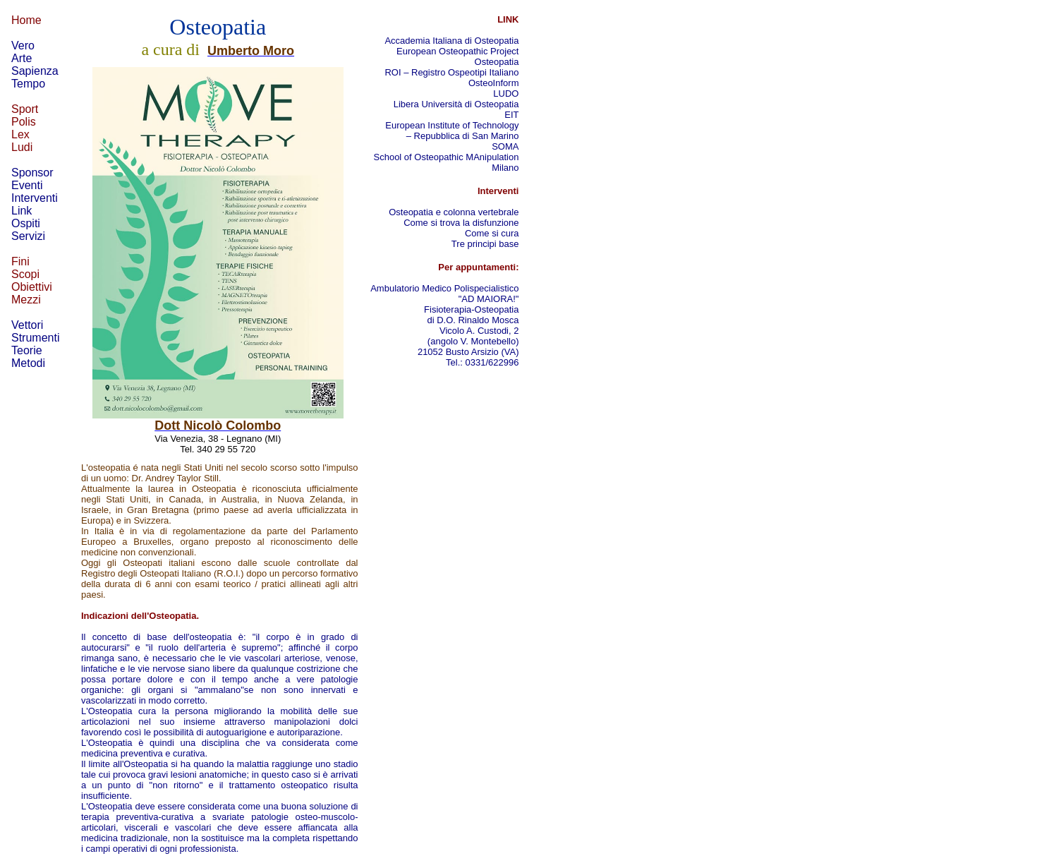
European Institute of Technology (451, 125)
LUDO (505, 93)
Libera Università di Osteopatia (456, 104)
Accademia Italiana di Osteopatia (451, 40)
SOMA (505, 146)
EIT (511, 114)
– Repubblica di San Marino (462, 136)
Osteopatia (497, 61)
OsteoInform (493, 83)
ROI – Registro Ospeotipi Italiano (451, 72)
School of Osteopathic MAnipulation (446, 157)
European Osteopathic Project (457, 51)
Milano (505, 167)
